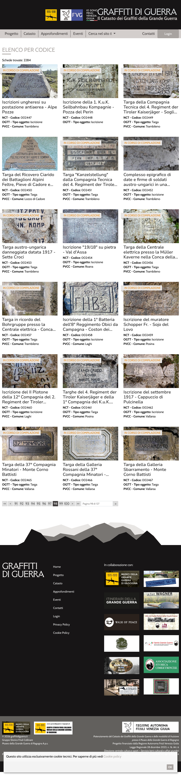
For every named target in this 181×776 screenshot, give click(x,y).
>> (78, 508)
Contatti (148, 34)
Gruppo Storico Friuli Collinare (17, 744)
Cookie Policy (62, 636)
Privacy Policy (62, 628)
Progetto (11, 34)
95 (38, 508)
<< (4, 508)
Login (168, 34)
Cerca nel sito (100, 34)
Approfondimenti (54, 34)
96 (44, 508)
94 (33, 508)
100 (66, 508)
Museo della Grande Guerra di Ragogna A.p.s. (25, 747)
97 (49, 508)
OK (170, 767)
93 (27, 508)
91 (16, 508)
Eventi (78, 34)
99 (61, 508)
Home (57, 571)
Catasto (30, 34)
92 (21, 508)
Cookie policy (112, 756)
